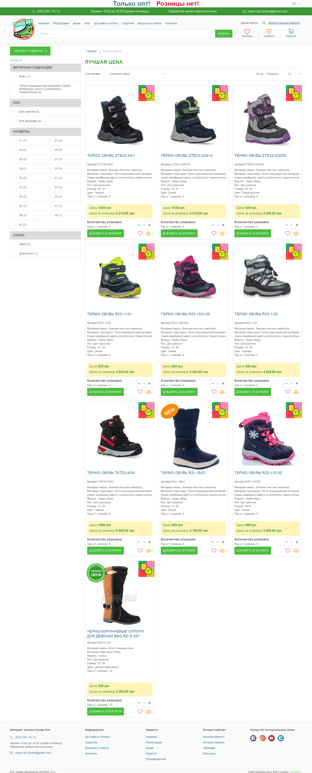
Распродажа (154, 740)
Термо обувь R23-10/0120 (185, 312)
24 (23, 145)
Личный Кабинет (213, 735)
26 (23, 155)
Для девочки (29, 107)
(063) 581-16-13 (48, 11)
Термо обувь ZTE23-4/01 (111, 154)
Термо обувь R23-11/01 (109, 312)
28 (23, 164)
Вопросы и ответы (150, 23)
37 (58, 201)
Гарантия (128, 23)
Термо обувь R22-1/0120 (258, 471)
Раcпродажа (61, 23)
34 (23, 192)
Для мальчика (30, 116)
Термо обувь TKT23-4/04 (111, 471)
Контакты (171, 23)
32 (23, 183)
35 (58, 192)
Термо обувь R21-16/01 (183, 471)
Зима (24, 239)
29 (58, 164)
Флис (24, 72)
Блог (87, 23)
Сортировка (92, 72)
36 (23, 201)
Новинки (43, 23)
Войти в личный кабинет (284, 22)
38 (23, 211)
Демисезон (28, 249)
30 (23, 173)
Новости (151, 751)
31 (58, 173)
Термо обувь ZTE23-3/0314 (187, 154)
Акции (77, 23)
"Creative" (296, 770)
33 (58, 183)
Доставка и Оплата (97, 735)
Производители (156, 757)
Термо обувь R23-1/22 (256, 312)
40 (23, 220)
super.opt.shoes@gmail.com (268, 11)
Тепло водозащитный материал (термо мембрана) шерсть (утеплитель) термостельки (44, 85)
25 (58, 145)
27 (58, 155)
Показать (272, 72)
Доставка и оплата (106, 23)
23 (58, 136)
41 (23, 136)
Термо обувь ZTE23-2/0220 (260, 154)
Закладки (209, 746)
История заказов (213, 740)
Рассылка (209, 751)
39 (58, 211)
